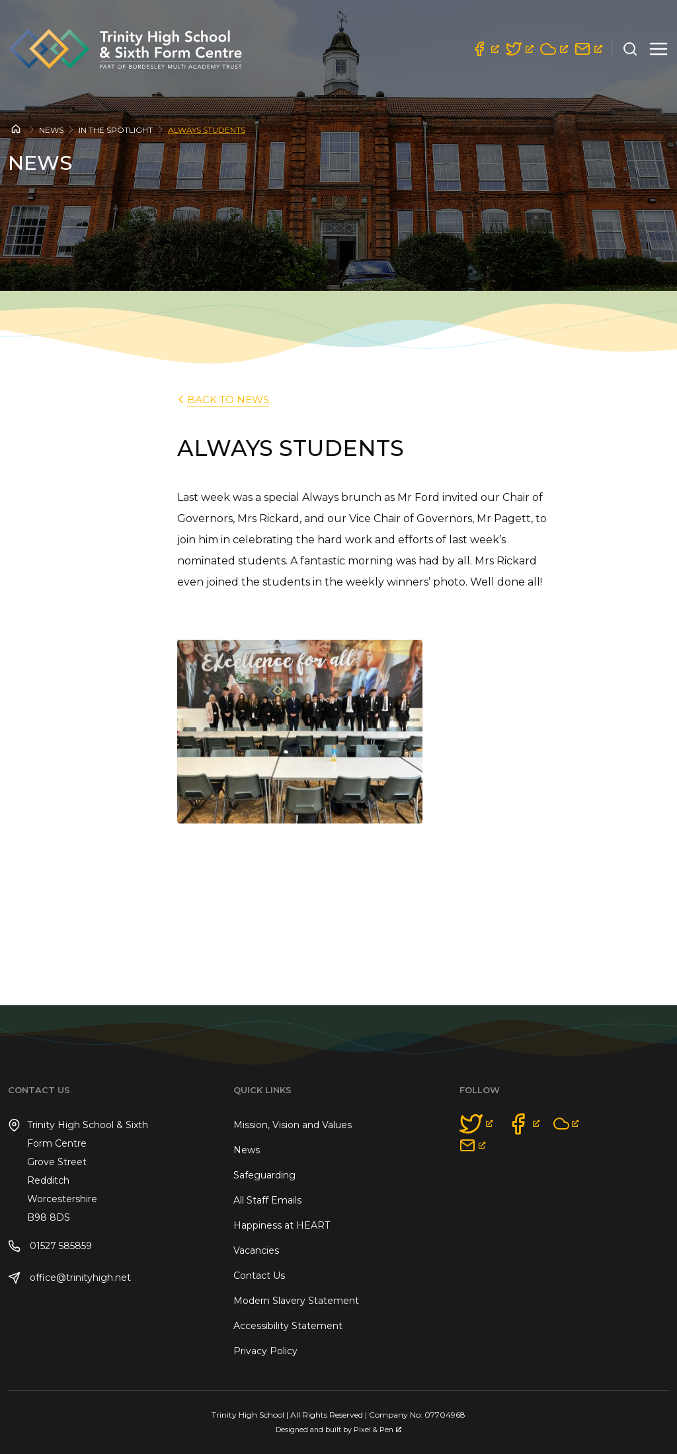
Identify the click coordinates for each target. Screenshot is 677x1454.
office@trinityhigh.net (69, 1278)
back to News (222, 399)
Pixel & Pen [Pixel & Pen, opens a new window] (377, 1430)
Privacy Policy (265, 1351)
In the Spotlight (116, 130)
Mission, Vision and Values (292, 1125)
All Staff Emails (267, 1200)
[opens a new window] (485, 48)
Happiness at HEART (281, 1225)
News (51, 130)
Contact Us (259, 1276)
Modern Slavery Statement (296, 1301)
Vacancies (256, 1250)
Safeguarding (264, 1175)
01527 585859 (50, 1246)
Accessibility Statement (287, 1326)
